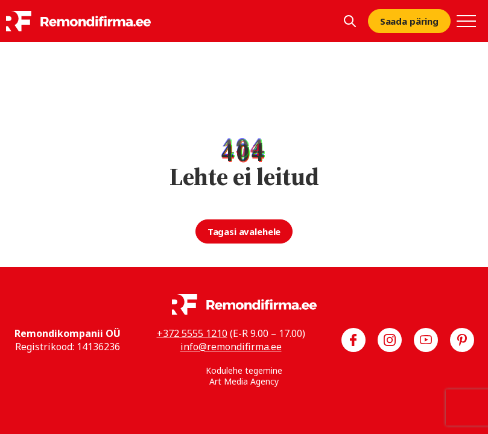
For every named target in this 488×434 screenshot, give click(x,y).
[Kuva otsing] (350, 21)
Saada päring (409, 21)
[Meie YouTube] (426, 340)
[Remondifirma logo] (78, 21)
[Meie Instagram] (390, 340)
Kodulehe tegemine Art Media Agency (244, 376)
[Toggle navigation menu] (466, 21)
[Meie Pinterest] (462, 340)
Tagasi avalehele (244, 231)
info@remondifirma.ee (231, 346)
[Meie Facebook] (353, 340)
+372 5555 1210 (192, 333)
